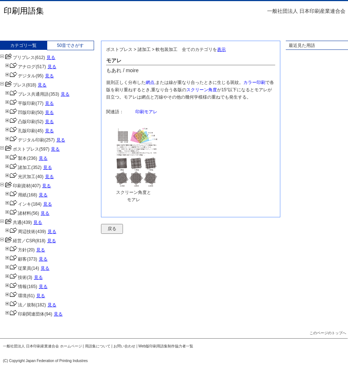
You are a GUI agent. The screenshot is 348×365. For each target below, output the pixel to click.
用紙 (16, 195)
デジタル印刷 (24, 140)
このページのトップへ (328, 333)
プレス (13, 85)
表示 (221, 49)
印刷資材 (15, 185)
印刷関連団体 (24, 314)
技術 (16, 277)
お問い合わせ (124, 346)
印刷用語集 (24, 10)
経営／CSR (17, 240)
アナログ (20, 66)
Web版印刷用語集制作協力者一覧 (165, 346)
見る (50, 57)
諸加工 (18, 167)
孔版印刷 (20, 130)
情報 (16, 286)
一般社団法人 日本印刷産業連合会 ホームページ (42, 346)
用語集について (98, 346)
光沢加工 (20, 176)
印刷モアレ (146, 111)
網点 (150, 82)
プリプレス (17, 57)
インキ (18, 204)
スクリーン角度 (201, 89)
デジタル (20, 75)
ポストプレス (19, 149)
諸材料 (18, 213)
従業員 (18, 268)
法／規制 (20, 304)
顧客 (16, 259)
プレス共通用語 (27, 94)
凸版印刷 (20, 121)
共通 (11, 222)
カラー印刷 (254, 82)
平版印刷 (20, 103)
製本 (16, 158)
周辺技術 (20, 231)
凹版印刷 (20, 112)
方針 (16, 249)
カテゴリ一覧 (23, 45)
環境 (16, 295)
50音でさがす (70, 45)
